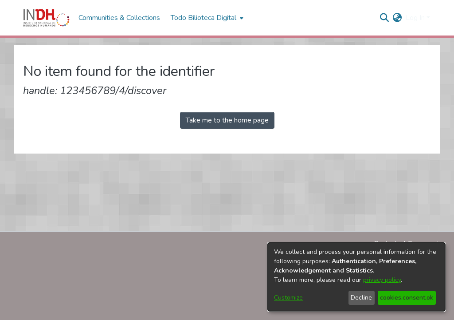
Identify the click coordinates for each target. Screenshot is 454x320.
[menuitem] (397, 17)
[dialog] (356, 277)
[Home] (46, 18)
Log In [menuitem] (415, 18)
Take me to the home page (227, 120)
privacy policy (382, 280)
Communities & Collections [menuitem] (119, 18)
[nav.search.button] (384, 17)
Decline (361, 297)
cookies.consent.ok (406, 297)
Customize (288, 297)
